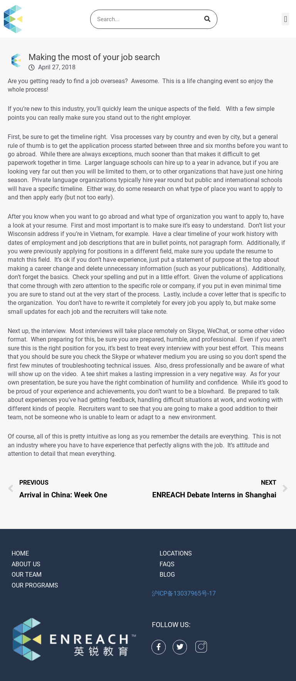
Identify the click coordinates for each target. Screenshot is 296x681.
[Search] (207, 19)
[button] (285, 19)
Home (20, 553)
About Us (26, 564)
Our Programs (35, 585)
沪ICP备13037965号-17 (184, 593)
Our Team (27, 574)
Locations (176, 553)
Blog (167, 574)
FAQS (167, 564)
